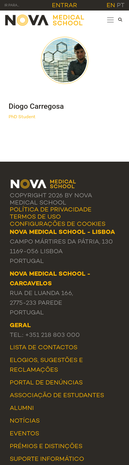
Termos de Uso (35, 217)
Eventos (24, 434)
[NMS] (44, 20)
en (111, 5)
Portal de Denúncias (46, 383)
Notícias (25, 421)
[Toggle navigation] (110, 20)
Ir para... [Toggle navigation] (11, 5)
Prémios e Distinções (46, 446)
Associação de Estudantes (57, 395)
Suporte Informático (47, 459)
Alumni (22, 408)
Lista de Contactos (43, 348)
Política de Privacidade (51, 210)
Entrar (64, 5)
